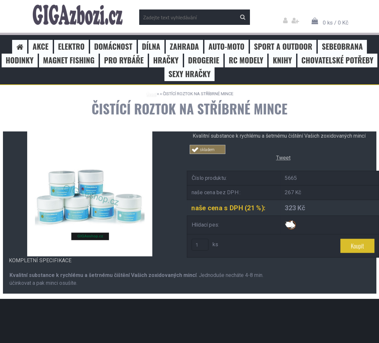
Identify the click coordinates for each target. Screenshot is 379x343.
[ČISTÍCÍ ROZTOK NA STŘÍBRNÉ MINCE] (89, 134)
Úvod (151, 93)
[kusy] (199, 244)
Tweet (283, 158)
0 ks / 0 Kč (336, 22)
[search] (242, 17)
